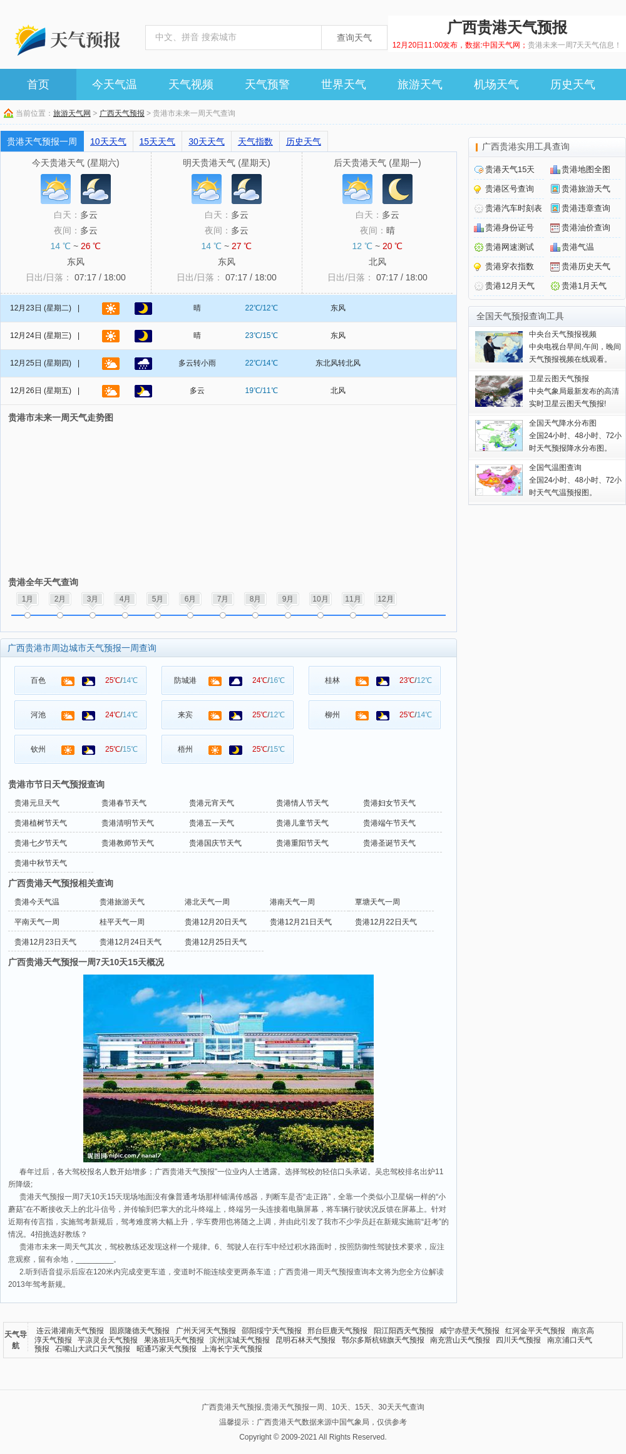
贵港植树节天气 (40, 823)
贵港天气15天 (510, 169)
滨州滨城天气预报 (240, 1340)
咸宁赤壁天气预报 (469, 1330)
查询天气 (354, 38)
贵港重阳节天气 (302, 843)
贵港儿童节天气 (302, 823)
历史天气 (572, 84)
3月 (93, 599)
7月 (223, 599)
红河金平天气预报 (535, 1330)
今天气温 (114, 84)
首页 (38, 84)
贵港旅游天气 (122, 902)
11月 (353, 599)
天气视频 (190, 84)
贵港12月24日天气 (131, 942)
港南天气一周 (292, 902)
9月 (288, 599)
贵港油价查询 (586, 227)
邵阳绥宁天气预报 (272, 1330)
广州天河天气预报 (206, 1330)
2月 (60, 599)
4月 (125, 599)
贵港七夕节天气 (40, 843)
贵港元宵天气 (211, 803)
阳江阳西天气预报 (404, 1330)
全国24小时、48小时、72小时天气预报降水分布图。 (575, 436)
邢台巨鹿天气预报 (337, 1330)
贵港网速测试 (509, 247)
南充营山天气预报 (460, 1340)
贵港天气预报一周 (42, 141)
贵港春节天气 (123, 803)
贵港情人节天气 (302, 803)
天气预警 (267, 84)
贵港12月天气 (510, 285)
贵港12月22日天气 (386, 922)
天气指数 (255, 141)
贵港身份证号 (509, 227)
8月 (256, 599)
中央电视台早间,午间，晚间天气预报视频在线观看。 (575, 347)
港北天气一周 (207, 902)
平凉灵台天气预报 (108, 1340)
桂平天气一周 (122, 922)
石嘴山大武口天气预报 (92, 1348)
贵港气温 (578, 247)
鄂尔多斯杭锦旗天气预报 (383, 1340)
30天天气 (206, 141)
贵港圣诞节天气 (389, 843)
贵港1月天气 (584, 285)
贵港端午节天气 (389, 823)
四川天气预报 (518, 1340)
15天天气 (158, 141)
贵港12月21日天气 (301, 922)
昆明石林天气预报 (305, 1340)
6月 (191, 599)
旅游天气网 (72, 113)
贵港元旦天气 (36, 803)
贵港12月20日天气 (216, 922)
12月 (385, 599)
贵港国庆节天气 (215, 843)
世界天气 (343, 84)
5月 (158, 599)
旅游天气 (420, 84)
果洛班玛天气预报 (174, 1340)
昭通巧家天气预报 (166, 1348)
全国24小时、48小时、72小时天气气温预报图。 (575, 480)
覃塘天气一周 (377, 902)
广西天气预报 (122, 113)
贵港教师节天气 (127, 843)
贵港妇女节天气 (389, 803)
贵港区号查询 (509, 188)
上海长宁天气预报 (232, 1348)
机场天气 (496, 84)
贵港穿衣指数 (509, 266)
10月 (320, 599)
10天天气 (108, 141)
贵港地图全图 (586, 169)
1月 (28, 599)
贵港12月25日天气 (216, 942)
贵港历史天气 (586, 266)
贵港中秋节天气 (40, 863)
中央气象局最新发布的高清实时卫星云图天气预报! (574, 391)
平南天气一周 (36, 922)
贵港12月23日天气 (45, 942)
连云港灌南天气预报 (70, 1330)
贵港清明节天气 (127, 823)
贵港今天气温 (36, 902)
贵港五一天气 (211, 823)
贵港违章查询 (586, 208)
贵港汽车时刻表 (513, 208)
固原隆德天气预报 (140, 1330)
